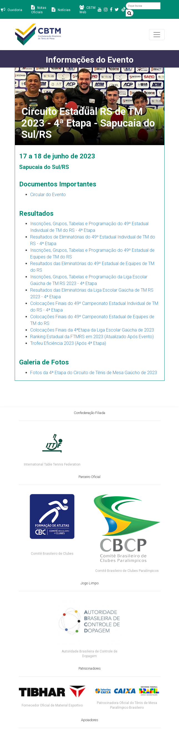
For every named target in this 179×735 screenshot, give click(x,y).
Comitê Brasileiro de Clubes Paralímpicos (127, 571)
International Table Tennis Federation (52, 464)
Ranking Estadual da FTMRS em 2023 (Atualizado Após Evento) (92, 336)
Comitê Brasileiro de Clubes (52, 554)
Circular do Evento (48, 194)
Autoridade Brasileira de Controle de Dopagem (89, 653)
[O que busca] (143, 5)
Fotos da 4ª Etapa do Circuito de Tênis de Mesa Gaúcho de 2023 (93, 372)
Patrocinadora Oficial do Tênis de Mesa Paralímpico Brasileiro (127, 705)
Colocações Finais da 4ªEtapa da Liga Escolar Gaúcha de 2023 (92, 330)
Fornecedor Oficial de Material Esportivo (52, 705)
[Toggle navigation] (157, 34)
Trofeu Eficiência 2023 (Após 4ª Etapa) (68, 343)
